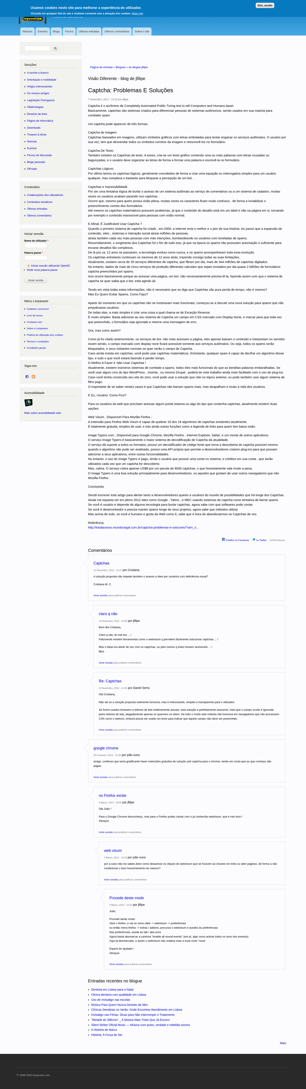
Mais (283, 1043)
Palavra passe (33, 252)
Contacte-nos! (34, 322)
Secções (30, 64)
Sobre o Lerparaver (37, 328)
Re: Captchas (110, 681)
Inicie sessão (101, 595)
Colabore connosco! (38, 308)
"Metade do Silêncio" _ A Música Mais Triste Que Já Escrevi (130, 1020)
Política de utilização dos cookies (45, 334)
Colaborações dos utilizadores (45, 195)
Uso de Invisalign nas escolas (110, 999)
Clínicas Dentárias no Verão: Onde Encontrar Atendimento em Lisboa (136, 1009)
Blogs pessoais (36, 162)
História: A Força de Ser (107, 1035)
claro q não (108, 614)
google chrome (106, 748)
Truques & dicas (36, 134)
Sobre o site (142, 31)
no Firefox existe (112, 795)
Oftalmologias (35, 107)
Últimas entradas (89, 31)
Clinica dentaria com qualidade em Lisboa (118, 994)
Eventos (43, 31)
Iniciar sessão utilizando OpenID (50, 265)
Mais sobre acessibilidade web (42, 412)
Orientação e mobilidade (41, 79)
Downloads (33, 127)
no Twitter (259, 539)
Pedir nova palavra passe (42, 269)
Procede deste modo (126, 898)
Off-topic (32, 168)
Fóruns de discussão (39, 155)
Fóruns (69, 31)
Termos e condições (38, 341)
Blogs (56, 31)
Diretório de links (37, 114)
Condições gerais (36, 347)
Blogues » (122, 67)
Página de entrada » (103, 67)
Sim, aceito (265, 3)
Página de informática (40, 120)
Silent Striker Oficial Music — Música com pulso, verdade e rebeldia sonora (140, 1025)
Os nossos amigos (38, 93)
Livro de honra (35, 315)
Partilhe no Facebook (235, 539)
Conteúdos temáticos (39, 202)
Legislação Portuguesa (41, 100)
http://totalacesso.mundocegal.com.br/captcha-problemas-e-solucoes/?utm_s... (143, 527)
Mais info (137, 11)
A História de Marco (104, 1029)
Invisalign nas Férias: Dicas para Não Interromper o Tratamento (133, 1014)
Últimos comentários (117, 31)
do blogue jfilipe (138, 67)
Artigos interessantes (39, 86)
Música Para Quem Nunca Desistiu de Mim (119, 1004)
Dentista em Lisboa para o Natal (112, 989)
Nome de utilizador (36, 240)
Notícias (27, 31)
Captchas (101, 563)
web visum (113, 850)
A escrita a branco (38, 72)
